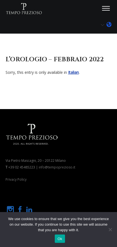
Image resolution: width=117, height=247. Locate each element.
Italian (73, 72)
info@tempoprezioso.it (57, 167)
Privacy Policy (16, 179)
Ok (60, 239)
